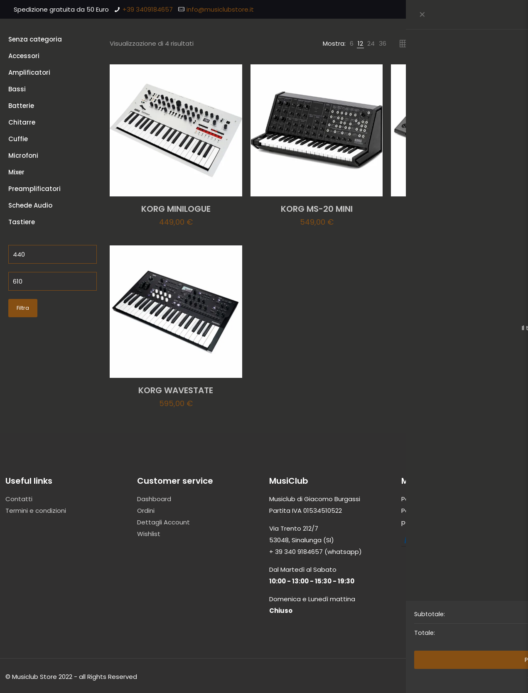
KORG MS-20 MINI (317, 209)
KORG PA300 (457, 209)
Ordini (146, 510)
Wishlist (148, 533)
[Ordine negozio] (483, 43)
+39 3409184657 (148, 9)
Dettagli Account (163, 522)
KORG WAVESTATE (175, 390)
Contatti (18, 499)
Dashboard (154, 499)
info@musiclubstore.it (220, 9)
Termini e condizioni (35, 510)
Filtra (23, 308)
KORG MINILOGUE (176, 209)
